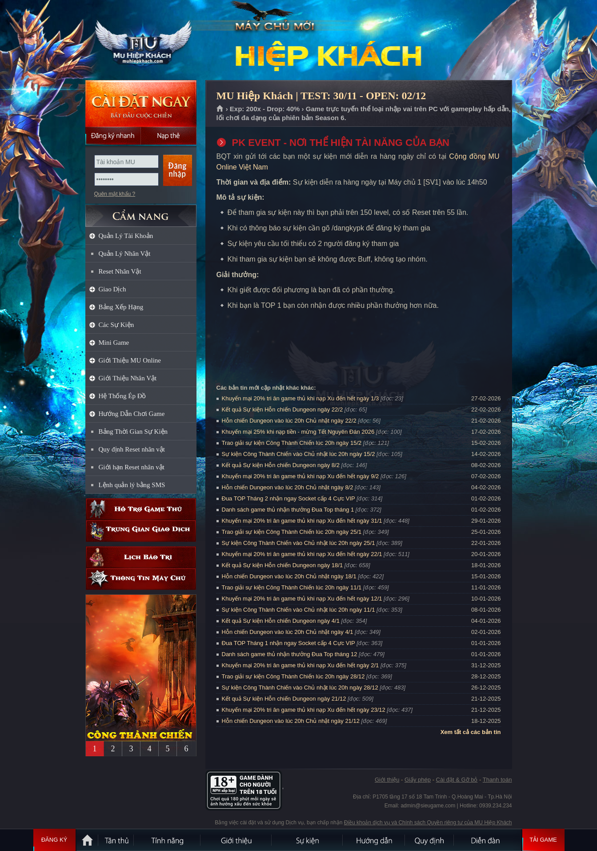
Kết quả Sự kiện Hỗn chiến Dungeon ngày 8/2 (281, 465)
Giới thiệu (387, 779)
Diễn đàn (487, 840)
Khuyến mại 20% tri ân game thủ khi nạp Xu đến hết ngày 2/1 (300, 665)
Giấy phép (418, 779)
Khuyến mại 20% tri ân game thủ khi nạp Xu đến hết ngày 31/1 (302, 520)
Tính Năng (167, 840)
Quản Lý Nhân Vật (125, 253)
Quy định (429, 840)
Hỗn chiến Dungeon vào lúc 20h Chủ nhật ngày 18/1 (289, 576)
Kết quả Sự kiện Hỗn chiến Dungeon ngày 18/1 (282, 565)
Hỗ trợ (141, 509)
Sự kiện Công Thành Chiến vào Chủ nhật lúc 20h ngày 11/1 (298, 609)
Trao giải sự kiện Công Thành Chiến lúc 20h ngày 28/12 (293, 676)
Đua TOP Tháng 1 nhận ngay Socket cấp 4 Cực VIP (288, 643)
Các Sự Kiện (116, 324)
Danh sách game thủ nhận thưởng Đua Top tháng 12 (289, 654)
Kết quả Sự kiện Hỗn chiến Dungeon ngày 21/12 (284, 698)
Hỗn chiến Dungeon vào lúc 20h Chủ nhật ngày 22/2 (289, 420)
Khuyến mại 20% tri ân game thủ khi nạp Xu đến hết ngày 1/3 (300, 398)
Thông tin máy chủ (141, 579)
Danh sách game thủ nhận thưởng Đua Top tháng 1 (288, 509)
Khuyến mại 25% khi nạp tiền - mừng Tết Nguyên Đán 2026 (298, 431)
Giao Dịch (112, 289)
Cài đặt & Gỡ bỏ (457, 779)
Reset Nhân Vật (120, 271)
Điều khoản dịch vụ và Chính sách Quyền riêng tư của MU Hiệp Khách (428, 822)
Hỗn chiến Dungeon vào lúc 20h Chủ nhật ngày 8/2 (287, 487)
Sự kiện (307, 840)
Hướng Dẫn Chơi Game (132, 413)
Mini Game (114, 342)
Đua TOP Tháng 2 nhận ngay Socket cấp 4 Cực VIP (288, 498)
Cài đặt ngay (140, 103)
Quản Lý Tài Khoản (126, 235)
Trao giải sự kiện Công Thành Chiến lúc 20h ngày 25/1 (292, 531)
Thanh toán (497, 779)
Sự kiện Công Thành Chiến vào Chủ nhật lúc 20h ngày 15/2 (298, 454)
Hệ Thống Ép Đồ (122, 395)
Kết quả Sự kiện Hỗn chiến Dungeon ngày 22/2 (282, 409)
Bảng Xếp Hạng (121, 307)
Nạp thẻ (168, 136)
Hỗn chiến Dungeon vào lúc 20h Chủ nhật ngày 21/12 (291, 721)
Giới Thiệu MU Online (130, 360)
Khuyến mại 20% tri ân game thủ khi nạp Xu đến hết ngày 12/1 (302, 598)
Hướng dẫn (374, 840)
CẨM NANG (140, 212)
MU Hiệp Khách (140, 40)
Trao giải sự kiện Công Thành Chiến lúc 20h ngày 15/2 (292, 443)
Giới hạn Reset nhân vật (131, 467)
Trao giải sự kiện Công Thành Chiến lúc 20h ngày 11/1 (292, 587)
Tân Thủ (116, 840)
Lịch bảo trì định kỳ (141, 557)
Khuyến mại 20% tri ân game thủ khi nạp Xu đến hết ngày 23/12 (303, 709)
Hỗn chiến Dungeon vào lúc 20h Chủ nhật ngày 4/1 (287, 632)
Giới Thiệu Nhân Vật (128, 378)
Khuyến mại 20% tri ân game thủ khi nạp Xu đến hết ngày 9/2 (300, 476)
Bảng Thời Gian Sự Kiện (133, 431)
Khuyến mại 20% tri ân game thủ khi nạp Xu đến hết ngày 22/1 (302, 554)
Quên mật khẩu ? (115, 194)
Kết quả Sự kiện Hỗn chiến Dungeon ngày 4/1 (281, 620)
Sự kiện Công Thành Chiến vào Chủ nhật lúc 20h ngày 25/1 (298, 543)
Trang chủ (220, 109)
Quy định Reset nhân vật (132, 449)
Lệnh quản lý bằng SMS (132, 484)
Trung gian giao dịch (141, 531)
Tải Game (543, 840)
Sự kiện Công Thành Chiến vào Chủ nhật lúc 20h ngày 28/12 (300, 687)
